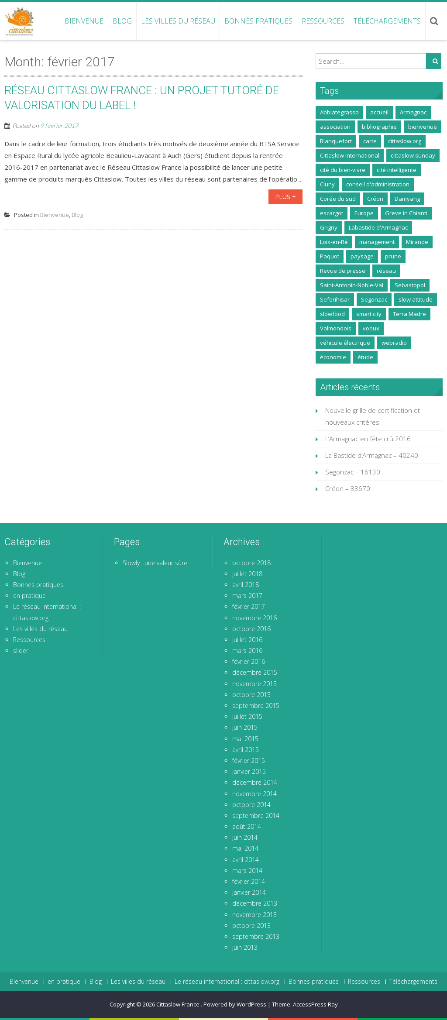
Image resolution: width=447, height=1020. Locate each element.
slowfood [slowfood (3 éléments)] (332, 314)
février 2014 (248, 881)
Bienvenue (84, 21)
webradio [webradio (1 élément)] (394, 343)
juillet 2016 (247, 639)
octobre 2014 (251, 804)
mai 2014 (245, 848)
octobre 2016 (251, 629)
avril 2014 (245, 859)
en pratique (29, 595)
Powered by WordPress (234, 1004)
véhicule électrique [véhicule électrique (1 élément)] (345, 343)
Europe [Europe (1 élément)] (364, 213)
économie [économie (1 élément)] (333, 357)
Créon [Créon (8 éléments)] (375, 199)
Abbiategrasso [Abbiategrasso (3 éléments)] (339, 112)
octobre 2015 (251, 694)
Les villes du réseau (178, 21)
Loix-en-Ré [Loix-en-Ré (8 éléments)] (334, 242)
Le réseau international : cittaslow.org (227, 981)
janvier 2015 (249, 771)
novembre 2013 (254, 914)
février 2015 (248, 760)
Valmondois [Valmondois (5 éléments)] (335, 328)
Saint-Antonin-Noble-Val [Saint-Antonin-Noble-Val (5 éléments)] (351, 285)
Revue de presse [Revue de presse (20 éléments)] (342, 271)
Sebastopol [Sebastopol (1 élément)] (410, 285)
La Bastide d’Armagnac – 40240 (371, 455)
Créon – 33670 (347, 488)
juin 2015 (245, 727)
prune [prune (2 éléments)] (393, 256)
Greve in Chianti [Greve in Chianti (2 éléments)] (406, 213)
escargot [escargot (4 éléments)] (331, 213)
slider (20, 650)
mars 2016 (247, 650)
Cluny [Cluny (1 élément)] (327, 184)
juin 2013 (245, 947)
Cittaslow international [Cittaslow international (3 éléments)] (349, 155)
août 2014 (246, 826)
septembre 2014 (255, 815)
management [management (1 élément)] (377, 242)
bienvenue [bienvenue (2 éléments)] (422, 127)
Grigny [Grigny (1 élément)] (328, 227)
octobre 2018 (251, 563)
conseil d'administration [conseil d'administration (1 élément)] (377, 184)
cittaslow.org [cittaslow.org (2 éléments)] (404, 141)
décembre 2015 (254, 672)
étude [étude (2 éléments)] (365, 357)
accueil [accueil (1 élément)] (379, 112)
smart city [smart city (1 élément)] (369, 314)
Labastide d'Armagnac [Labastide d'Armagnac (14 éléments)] (378, 227)
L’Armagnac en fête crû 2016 (368, 438)
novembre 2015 (254, 684)
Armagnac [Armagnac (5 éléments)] (413, 112)
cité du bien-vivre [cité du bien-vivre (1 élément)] (342, 170)
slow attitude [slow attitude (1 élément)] (416, 299)
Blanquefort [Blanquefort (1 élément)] (336, 141)
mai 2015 (245, 739)
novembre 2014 (254, 794)
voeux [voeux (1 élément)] (371, 328)
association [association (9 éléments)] (335, 127)
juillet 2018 (247, 574)
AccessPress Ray (315, 1004)
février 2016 (248, 661)
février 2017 (248, 606)
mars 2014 (247, 870)
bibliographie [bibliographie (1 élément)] (379, 127)
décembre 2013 (254, 903)
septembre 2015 (255, 705)
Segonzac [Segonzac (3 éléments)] (374, 299)
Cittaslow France (178, 1004)
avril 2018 (245, 584)
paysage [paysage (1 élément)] (362, 256)
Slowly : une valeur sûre (155, 563)
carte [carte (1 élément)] (370, 141)
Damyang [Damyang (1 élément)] (407, 199)
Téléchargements (387, 21)
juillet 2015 (247, 716)
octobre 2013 (251, 925)
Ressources (323, 21)
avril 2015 (245, 749)
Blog (122, 21)
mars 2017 (247, 595)
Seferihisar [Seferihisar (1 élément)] (335, 299)
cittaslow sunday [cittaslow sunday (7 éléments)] (413, 155)
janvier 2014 (249, 892)
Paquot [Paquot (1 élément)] (329, 256)
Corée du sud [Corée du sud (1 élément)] (338, 199)
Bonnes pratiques (258, 21)
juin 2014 (245, 837)
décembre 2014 (254, 782)
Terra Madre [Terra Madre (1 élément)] (409, 314)
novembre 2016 (254, 618)
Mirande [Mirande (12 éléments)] (417, 242)
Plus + (285, 196)
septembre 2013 (255, 936)
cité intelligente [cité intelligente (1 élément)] (396, 170)
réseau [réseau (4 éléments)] (386, 271)
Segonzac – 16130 (352, 471)
